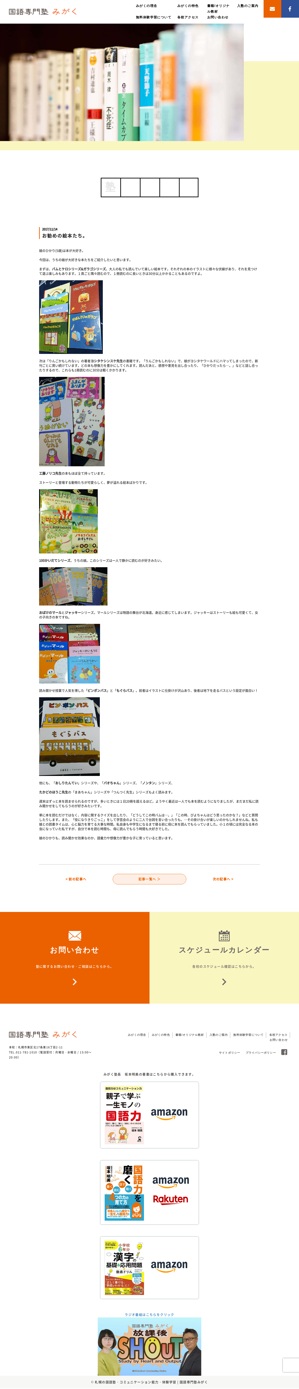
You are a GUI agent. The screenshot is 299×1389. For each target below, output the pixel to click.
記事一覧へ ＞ (149, 879)
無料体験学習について (153, 17)
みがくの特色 (187, 6)
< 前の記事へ (76, 879)
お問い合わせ (217, 17)
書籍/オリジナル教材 (189, 1035)
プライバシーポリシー (261, 1053)
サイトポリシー (229, 1053)
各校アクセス (187, 17)
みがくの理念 (146, 6)
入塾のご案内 (247, 6)
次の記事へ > (223, 879)
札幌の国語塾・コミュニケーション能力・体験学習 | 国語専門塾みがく (151, 1382)
